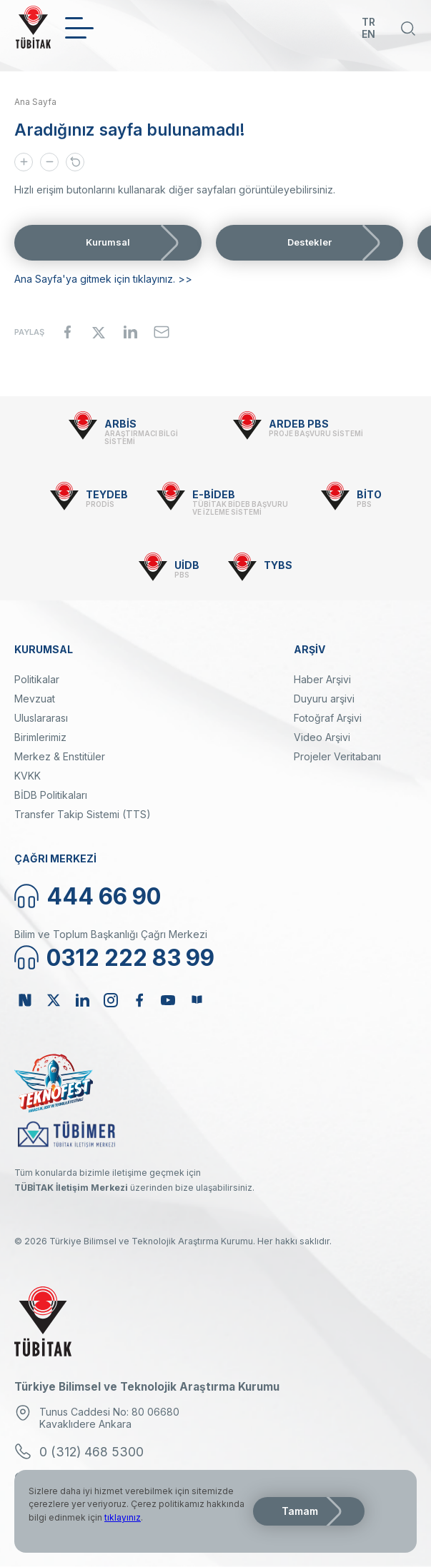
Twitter (53, 1000)
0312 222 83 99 (130, 958)
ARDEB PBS (299, 424)
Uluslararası (41, 718)
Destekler (309, 242)
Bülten (196, 1000)
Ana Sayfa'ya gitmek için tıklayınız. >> (103, 279)
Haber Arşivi (322, 679)
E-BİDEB (213, 494)
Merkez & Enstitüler (59, 756)
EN (368, 34)
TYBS (278, 565)
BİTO (369, 494)
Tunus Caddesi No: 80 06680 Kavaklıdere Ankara (109, 1418)
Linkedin (82, 1000)
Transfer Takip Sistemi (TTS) (82, 814)
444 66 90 (103, 896)
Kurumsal (108, 242)
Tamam (300, 1511)
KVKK (27, 776)
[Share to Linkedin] (130, 332)
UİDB (186, 565)
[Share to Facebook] (67, 332)
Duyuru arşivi (324, 698)
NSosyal (25, 1000)
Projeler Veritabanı (337, 756)
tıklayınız (122, 1517)
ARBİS (120, 424)
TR (368, 22)
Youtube (168, 1000)
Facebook (139, 1000)
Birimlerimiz (40, 737)
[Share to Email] (161, 332)
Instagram (111, 1000)
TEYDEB (107, 494)
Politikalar (36, 679)
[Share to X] (98, 332)
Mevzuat (34, 698)
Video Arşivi (322, 737)
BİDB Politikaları (50, 795)
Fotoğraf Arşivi (328, 718)
